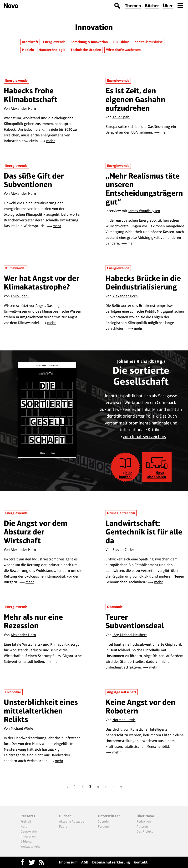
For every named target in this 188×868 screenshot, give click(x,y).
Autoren (142, 826)
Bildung (26, 841)
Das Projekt (145, 831)
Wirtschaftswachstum (123, 50)
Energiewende (54, 42)
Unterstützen (109, 816)
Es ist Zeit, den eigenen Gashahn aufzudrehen (135, 99)
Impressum (68, 862)
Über (168, 5)
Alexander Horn (23, 108)
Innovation (28, 836)
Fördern (103, 826)
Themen (133, 5)
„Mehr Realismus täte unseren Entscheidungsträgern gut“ (144, 188)
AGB (84, 862)
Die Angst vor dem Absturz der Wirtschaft (35, 532)
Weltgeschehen (31, 846)
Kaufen (64, 826)
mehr (50, 141)
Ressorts (27, 816)
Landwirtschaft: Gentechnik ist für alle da (144, 532)
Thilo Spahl (121, 117)
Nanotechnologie (52, 50)
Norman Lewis (124, 720)
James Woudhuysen (144, 211)
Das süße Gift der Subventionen (34, 180)
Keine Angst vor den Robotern (140, 706)
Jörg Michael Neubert (129, 635)
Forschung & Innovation (89, 42)
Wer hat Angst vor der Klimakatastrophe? (41, 282)
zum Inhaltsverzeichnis (144, 436)
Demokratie (28, 831)
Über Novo (145, 816)
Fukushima (121, 42)
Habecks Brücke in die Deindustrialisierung (143, 282)
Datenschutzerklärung (111, 862)
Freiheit (25, 821)
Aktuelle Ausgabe (71, 821)
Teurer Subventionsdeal (135, 621)
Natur (24, 826)
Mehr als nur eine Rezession (33, 621)
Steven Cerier (123, 549)
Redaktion (144, 821)
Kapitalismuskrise (148, 42)
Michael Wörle (22, 728)
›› (121, 786)
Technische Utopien (86, 50)
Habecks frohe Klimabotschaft (30, 95)
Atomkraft (30, 42)
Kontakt (141, 862)
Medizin (28, 50)
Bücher (152, 5)
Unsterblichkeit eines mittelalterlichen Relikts (41, 711)
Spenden (104, 821)
